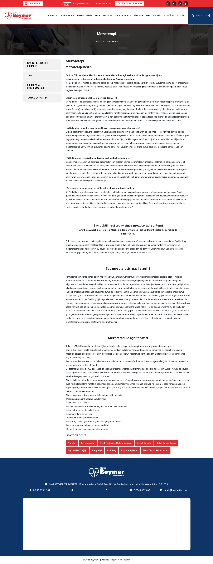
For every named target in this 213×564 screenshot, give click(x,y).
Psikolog (111, 450)
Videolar (138, 15)
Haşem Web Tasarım (120, 559)
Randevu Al (33, 3)
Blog (97, 15)
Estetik (157, 15)
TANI (29, 75)
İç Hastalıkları (88, 443)
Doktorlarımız (84, 15)
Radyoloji (97, 450)
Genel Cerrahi (144, 443)
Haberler (107, 15)
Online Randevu (123, 15)
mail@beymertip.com (175, 490)
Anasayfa (100, 41)
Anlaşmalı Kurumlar (130, 3)
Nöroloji (72, 443)
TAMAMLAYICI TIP (37, 97)
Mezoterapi (112, 41)
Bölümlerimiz (67, 15)
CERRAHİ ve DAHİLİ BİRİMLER (37, 64)
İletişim (180, 15)
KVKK (148, 15)
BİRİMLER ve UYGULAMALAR (35, 87)
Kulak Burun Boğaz (166, 443)
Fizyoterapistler (129, 450)
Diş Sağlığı (169, 15)
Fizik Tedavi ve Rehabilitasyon (116, 443)
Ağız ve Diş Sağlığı (77, 450)
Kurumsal (53, 15)
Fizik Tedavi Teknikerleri (155, 450)
